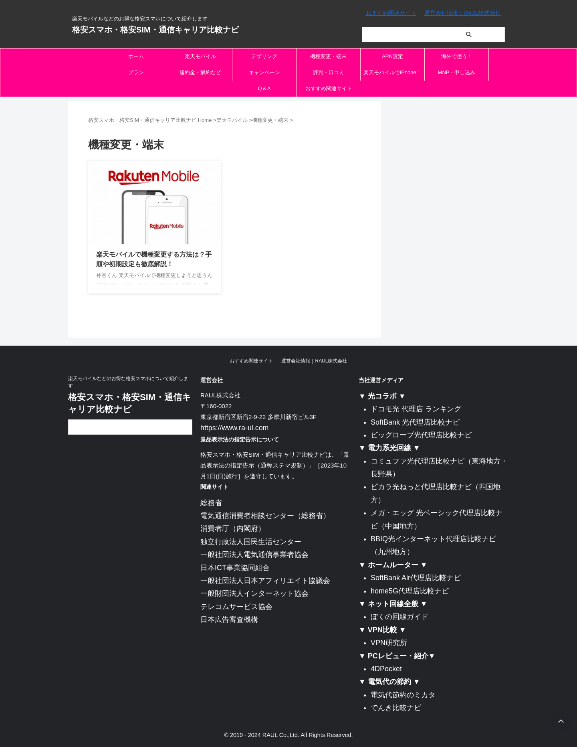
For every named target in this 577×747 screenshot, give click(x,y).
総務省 (211, 502)
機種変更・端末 (328, 56)
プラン (136, 72)
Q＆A (264, 88)
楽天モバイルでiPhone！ (392, 72)
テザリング (264, 56)
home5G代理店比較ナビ (410, 591)
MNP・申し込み (457, 72)
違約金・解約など (200, 72)
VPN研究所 (389, 643)
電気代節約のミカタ (403, 695)
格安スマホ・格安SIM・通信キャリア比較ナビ (155, 29)
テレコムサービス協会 (236, 605)
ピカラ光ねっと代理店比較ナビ (421, 487)
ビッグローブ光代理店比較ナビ (421, 435)
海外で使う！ (456, 56)
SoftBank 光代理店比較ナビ (415, 422)
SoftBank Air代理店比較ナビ (416, 578)
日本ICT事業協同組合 (235, 567)
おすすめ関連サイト (391, 13)
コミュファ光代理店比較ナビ (417, 461)
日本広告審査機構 (229, 618)
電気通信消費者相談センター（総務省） (265, 514)
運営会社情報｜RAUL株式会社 (462, 13)
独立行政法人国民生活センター (250, 540)
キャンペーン (264, 72)
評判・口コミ (328, 72)
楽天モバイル (200, 56)
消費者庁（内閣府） (232, 528)
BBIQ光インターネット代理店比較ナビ (433, 539)
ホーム (136, 56)
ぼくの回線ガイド (399, 617)
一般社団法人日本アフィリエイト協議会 (265, 579)
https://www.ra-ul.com (229, 427)
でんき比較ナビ (396, 708)
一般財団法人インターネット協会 (254, 592)
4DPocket (386, 669)
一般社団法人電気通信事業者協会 (254, 553)
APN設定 (392, 56)
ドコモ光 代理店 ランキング (416, 409)
